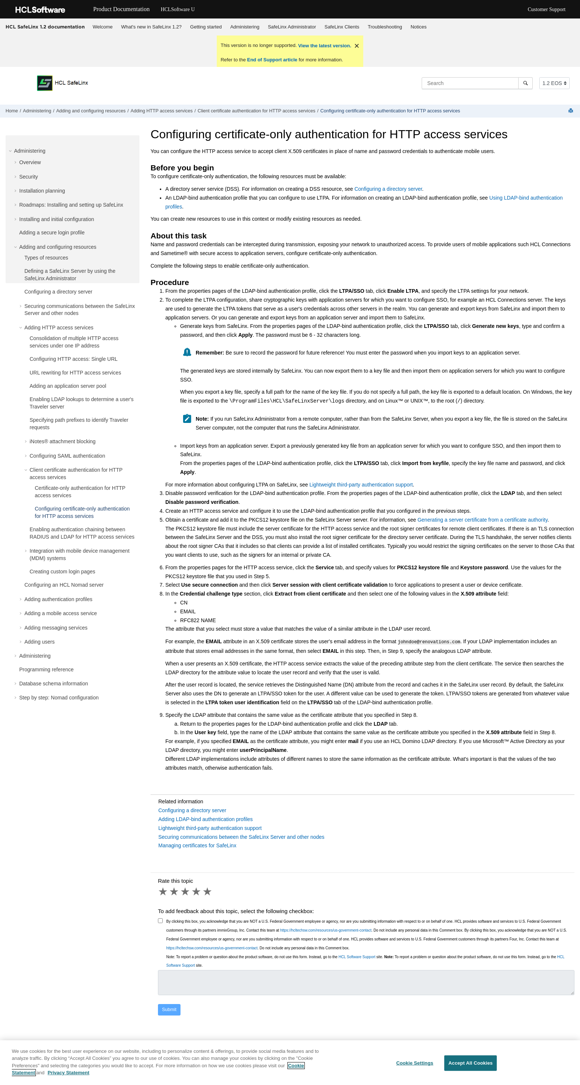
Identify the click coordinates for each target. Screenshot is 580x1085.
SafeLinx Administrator (292, 27)
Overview (30, 162)
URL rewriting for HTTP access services (75, 373)
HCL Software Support (356, 956)
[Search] (525, 83)
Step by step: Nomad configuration (59, 698)
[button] (11, 151)
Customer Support (547, 9)
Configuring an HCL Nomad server (64, 585)
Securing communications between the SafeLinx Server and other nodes (241, 836)
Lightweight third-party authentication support (360, 485)
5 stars (207, 890)
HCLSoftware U (178, 9)
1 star (163, 890)
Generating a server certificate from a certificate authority (482, 520)
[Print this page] (571, 111)
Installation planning (42, 191)
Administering (244, 27)
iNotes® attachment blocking (62, 441)
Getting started (206, 27)
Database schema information (53, 683)
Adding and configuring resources (91, 110)
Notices (418, 27)
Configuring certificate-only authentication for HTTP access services (390, 110)
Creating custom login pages (62, 571)
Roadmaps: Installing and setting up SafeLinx (71, 205)
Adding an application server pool (68, 386)
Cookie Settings (414, 1066)
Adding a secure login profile (52, 232)
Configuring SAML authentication (67, 456)
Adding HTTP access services (162, 110)
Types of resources (46, 258)
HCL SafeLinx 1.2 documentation (45, 26)
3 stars (185, 890)
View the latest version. (324, 45)
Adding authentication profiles (58, 599)
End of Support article (272, 59)
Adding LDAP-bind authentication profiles (205, 818)
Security (28, 177)
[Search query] (477, 83)
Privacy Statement (69, 1076)
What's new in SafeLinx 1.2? (151, 27)
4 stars (196, 890)
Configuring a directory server (58, 292)
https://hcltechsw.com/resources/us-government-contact (325, 930)
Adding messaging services (55, 628)
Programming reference (46, 669)
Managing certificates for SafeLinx (197, 845)
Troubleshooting (385, 27)
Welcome (103, 27)
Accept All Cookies (470, 1066)
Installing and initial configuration (56, 219)
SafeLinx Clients (341, 27)
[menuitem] (102, 27)
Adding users (39, 642)
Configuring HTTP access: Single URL (74, 359)
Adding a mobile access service (60, 613)
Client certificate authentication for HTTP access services (256, 110)
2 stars (174, 890)
